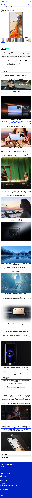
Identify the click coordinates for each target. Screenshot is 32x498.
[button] (30, 37)
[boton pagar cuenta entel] (27, 1)
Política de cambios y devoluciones (5, 479)
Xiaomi (4, 6)
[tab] (16, 71)
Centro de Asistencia (3, 476)
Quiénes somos (2, 466)
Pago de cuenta (2, 477)
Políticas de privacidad (3, 480)
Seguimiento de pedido (3, 475)
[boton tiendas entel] (23, 1)
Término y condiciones (3, 467)
